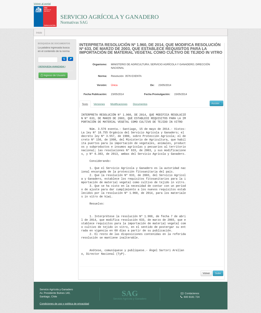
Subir (218, 273)
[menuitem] (39, 32)
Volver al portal (42, 3)
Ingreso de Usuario (53, 75)
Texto (85, 104)
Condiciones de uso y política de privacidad (64, 303)
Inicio (39, 32)
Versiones (99, 104)
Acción (216, 103)
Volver (206, 273)
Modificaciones (118, 104)
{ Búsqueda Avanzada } (52, 66)
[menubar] (39, 32)
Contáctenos (190, 293)
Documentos (140, 104)
